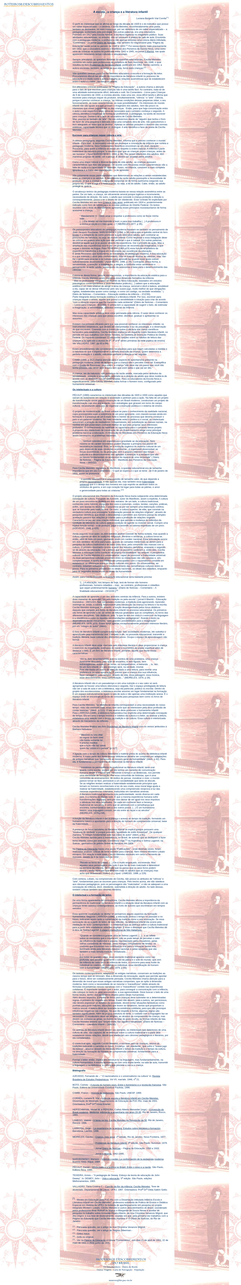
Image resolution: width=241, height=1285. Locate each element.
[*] (167, 17)
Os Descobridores (111, 1266)
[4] (117, 590)
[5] (126, 840)
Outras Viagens (104, 1269)
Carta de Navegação (122, 1269)
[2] (145, 67)
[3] (122, 489)
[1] (127, 45)
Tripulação (139, 1269)
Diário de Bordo (130, 1266)
